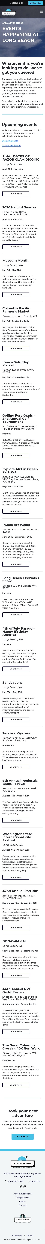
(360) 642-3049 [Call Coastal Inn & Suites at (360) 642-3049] (14, 1181)
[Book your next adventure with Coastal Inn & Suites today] (23, 1137)
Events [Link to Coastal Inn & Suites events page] (22, 1201)
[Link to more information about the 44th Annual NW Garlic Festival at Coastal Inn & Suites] (15, 1031)
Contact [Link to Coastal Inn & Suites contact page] (23, 1205)
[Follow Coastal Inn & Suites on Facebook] (21, 1186)
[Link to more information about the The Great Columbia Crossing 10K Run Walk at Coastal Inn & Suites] (15, 1085)
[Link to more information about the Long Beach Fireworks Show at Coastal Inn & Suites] (15, 614)
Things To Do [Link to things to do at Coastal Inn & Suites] (22, 1198)
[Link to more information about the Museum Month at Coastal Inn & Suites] (15, 294)
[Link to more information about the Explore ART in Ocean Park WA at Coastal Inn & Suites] (15, 511)
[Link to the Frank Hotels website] (22, 1219)
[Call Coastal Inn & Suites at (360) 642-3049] (19, 3)
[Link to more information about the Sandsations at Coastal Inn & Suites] (15, 719)
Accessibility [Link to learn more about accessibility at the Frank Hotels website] (17, 1235)
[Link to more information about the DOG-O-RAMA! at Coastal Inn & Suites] (15, 975)
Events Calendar (10, 141)
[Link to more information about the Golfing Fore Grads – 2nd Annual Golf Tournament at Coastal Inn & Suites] (15, 455)
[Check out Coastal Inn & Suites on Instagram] (25, 1186)
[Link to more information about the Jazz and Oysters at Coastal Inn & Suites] (15, 767)
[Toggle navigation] (41, 11)
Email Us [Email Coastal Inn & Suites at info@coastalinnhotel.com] (34, 1181)
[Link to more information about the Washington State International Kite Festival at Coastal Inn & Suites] (15, 877)
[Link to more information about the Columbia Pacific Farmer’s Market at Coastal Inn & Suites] (15, 348)
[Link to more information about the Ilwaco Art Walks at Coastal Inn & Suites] (15, 564)
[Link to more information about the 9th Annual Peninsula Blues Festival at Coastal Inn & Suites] (15, 820)
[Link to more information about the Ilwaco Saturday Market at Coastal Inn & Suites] (15, 401)
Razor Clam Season (11, 145)
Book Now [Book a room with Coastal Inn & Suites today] (36, 3)
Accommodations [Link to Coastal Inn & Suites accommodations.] (22, 1194)
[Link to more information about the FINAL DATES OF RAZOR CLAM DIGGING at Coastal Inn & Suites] (15, 193)
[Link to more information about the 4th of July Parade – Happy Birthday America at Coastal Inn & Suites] (15, 668)
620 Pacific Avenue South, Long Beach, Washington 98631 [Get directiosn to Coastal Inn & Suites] (22, 1175)
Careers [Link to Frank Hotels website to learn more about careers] (30, 1235)
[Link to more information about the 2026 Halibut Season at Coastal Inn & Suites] (15, 246)
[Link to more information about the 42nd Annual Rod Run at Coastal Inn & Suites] (15, 927)
